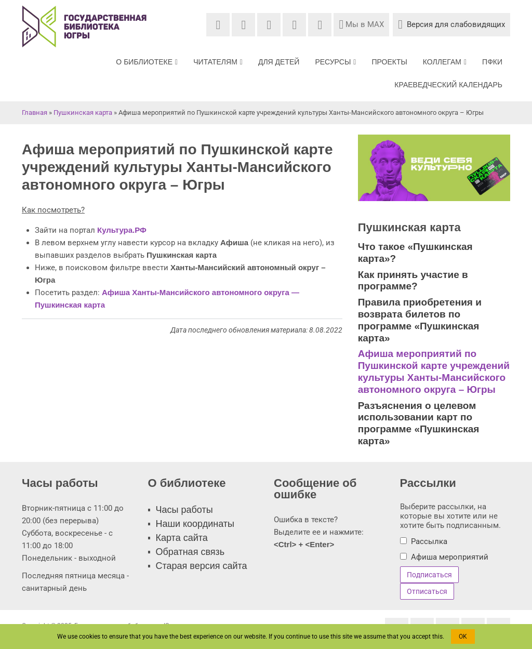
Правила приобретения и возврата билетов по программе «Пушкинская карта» (420, 320)
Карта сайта (182, 538)
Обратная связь (190, 552)
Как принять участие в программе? (413, 280)
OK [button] (463, 636)
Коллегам (445, 62)
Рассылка (429, 541)
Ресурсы (335, 62)
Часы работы (184, 510)
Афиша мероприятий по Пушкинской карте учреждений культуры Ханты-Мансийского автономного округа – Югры (434, 371)
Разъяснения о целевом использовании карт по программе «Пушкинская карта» (419, 423)
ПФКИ (492, 62)
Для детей (278, 62)
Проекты (389, 62)
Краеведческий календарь (448, 85)
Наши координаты (195, 524)
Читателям (218, 62)
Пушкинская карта (83, 112)
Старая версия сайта (201, 566)
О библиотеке (147, 62)
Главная (34, 112)
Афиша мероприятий (449, 557)
